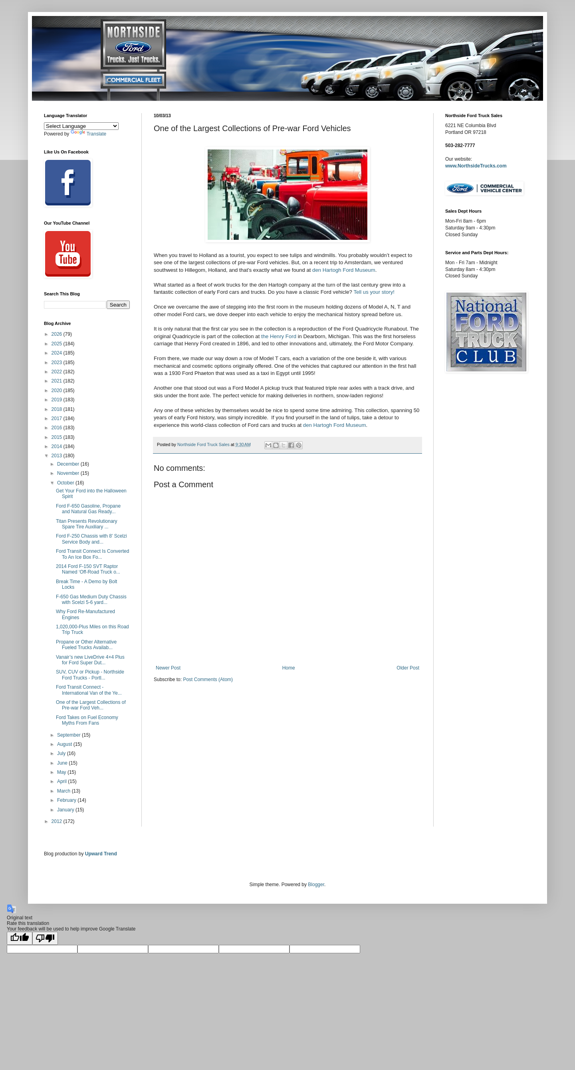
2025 (57, 344)
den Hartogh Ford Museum (343, 270)
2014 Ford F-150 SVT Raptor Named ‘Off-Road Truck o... (88, 569)
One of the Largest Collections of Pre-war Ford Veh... (91, 705)
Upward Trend (101, 854)
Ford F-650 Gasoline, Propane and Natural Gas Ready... (88, 508)
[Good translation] (19, 938)
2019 (57, 399)
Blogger (316, 884)
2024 (57, 353)
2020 (57, 390)
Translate (89, 134)
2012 (57, 821)
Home (288, 668)
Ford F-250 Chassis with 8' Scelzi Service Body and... (91, 538)
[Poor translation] (45, 938)
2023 (57, 362)
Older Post (408, 668)
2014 (57, 446)
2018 (57, 409)
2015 (57, 437)
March (64, 791)
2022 (57, 372)
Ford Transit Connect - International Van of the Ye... (89, 689)
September (69, 735)
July (62, 753)
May (62, 772)
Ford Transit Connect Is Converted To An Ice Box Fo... (92, 554)
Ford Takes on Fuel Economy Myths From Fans (87, 720)
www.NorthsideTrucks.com (476, 166)
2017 (57, 418)
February (67, 800)
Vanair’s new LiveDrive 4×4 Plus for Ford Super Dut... (90, 660)
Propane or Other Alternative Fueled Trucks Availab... (86, 644)
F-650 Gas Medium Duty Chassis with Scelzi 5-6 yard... (91, 599)
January (66, 810)
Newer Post (168, 668)
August (65, 744)
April (62, 781)
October (66, 483)
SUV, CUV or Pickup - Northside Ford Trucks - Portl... (90, 674)
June (63, 763)
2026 (57, 334)
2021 (57, 381)
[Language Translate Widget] (81, 126)
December (69, 464)
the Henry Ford (278, 336)
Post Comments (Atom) (208, 679)
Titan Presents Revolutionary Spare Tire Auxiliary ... (86, 524)
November (69, 473)
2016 (57, 427)
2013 (57, 455)
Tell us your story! (374, 292)
